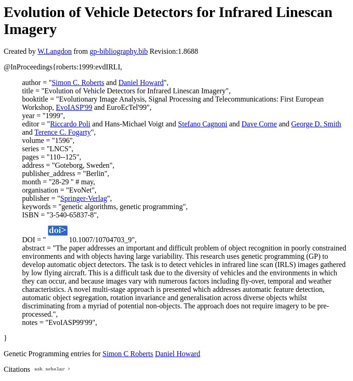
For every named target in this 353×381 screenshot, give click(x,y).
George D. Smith (316, 124)
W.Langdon (54, 51)
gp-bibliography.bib (119, 51)
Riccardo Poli (70, 124)
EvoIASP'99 (74, 107)
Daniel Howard (141, 82)
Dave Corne (259, 124)
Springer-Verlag (83, 198)
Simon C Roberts (127, 354)
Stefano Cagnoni (202, 124)
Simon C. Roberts (77, 82)
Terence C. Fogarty (62, 132)
